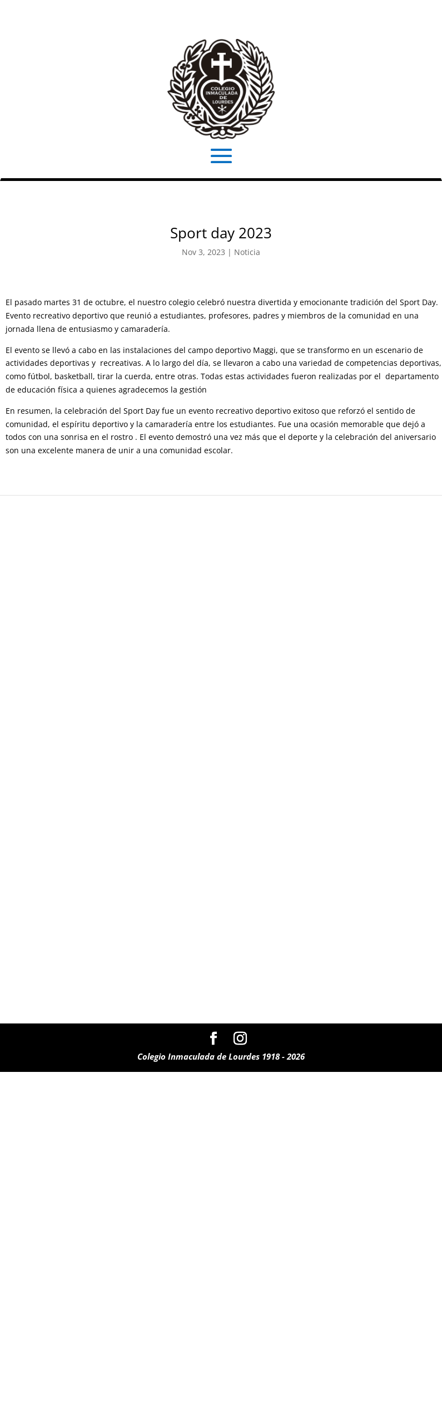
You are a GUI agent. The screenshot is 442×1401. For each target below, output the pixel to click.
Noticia (247, 252)
